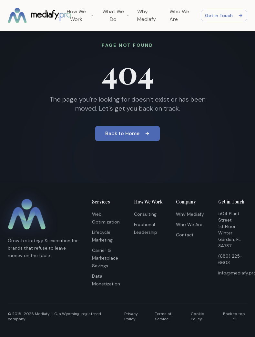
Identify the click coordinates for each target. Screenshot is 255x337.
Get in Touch (224, 15)
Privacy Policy (131, 316)
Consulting (145, 214)
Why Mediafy (146, 15)
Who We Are (179, 15)
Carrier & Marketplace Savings (105, 258)
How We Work (80, 15)
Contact (185, 235)
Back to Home (127, 133)
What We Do (115, 15)
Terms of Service (163, 316)
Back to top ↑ (234, 316)
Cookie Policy (197, 316)
